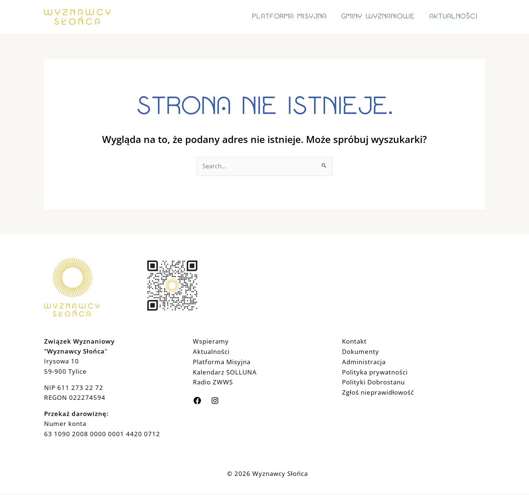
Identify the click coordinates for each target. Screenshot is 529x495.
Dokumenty (360, 352)
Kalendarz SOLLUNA (225, 371)
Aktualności (211, 352)
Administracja (364, 362)
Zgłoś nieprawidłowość (378, 391)
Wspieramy (211, 341)
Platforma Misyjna (222, 362)
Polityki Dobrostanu (373, 381)
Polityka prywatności (375, 371)
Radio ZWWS (213, 381)
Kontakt (354, 341)
